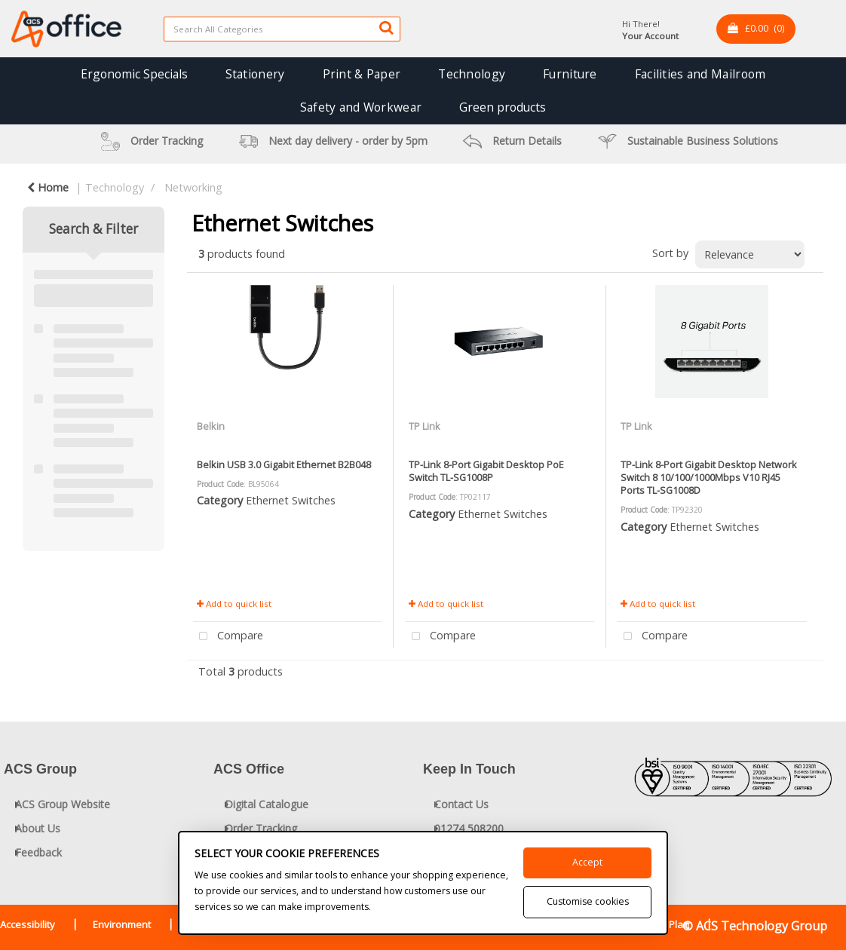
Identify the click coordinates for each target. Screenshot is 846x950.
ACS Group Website (62, 804)
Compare (228, 637)
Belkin (211, 426)
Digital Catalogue (266, 804)
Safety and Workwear (360, 107)
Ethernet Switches (291, 500)
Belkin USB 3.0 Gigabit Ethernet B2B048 (284, 464)
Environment (122, 924)
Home (48, 187)
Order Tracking (261, 828)
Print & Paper (362, 74)
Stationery (255, 74)
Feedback (38, 852)
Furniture (570, 74)
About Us (37, 828)
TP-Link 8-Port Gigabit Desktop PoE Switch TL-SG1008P (486, 471)
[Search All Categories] (282, 29)
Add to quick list (234, 603)
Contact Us (461, 804)
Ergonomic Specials (134, 74)
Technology (471, 74)
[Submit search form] (386, 27)
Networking (193, 187)
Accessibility (27, 924)
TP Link (424, 426)
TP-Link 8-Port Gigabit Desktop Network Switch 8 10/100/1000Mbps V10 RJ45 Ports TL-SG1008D (709, 478)
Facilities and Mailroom (700, 74)
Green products (502, 107)
